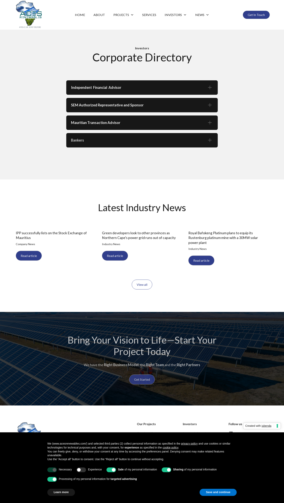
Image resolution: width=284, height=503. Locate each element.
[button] (123, 15)
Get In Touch (256, 15)
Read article (29, 257)
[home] (41, 15)
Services (149, 15)
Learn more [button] (61, 492)
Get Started (142, 382)
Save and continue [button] (218, 492)
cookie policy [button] (170, 447)
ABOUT (99, 15)
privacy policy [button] (189, 443)
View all (142, 286)
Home (80, 15)
